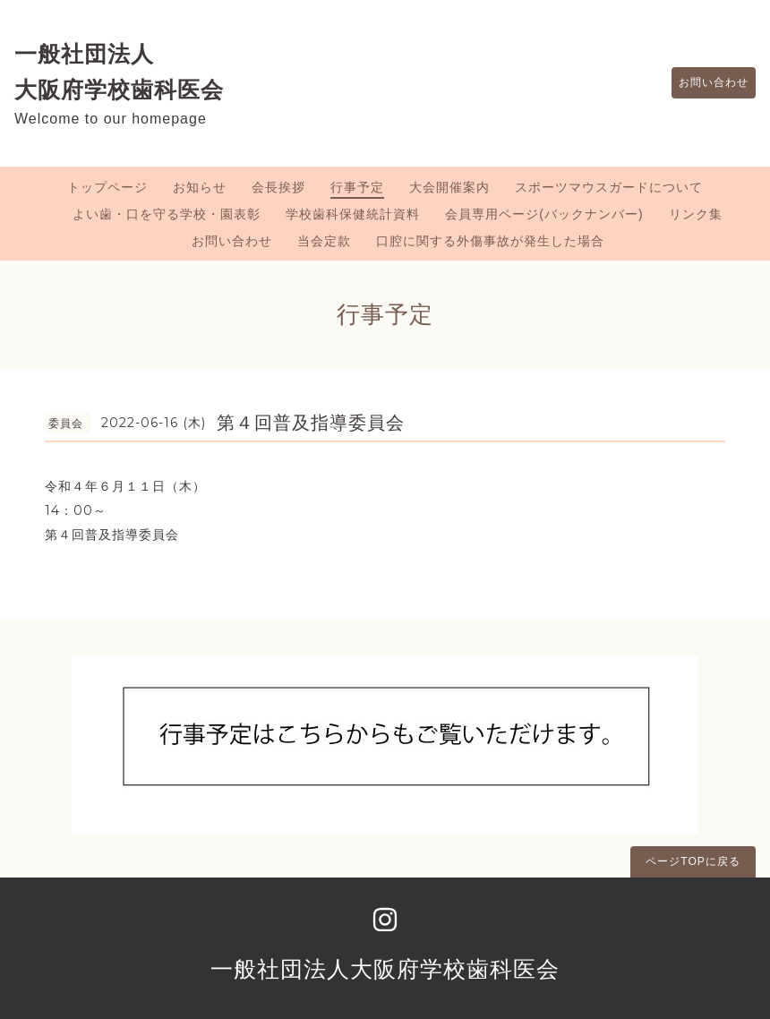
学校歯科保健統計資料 (353, 214)
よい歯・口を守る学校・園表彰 (167, 214)
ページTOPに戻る (693, 861)
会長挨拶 (278, 187)
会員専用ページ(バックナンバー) (544, 214)
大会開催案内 (449, 187)
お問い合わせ (704, 83)
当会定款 (324, 241)
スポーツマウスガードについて (609, 187)
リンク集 (696, 214)
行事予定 (357, 187)
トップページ (107, 187)
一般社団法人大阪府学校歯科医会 (385, 968)
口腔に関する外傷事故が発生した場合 (490, 241)
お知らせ (200, 187)
